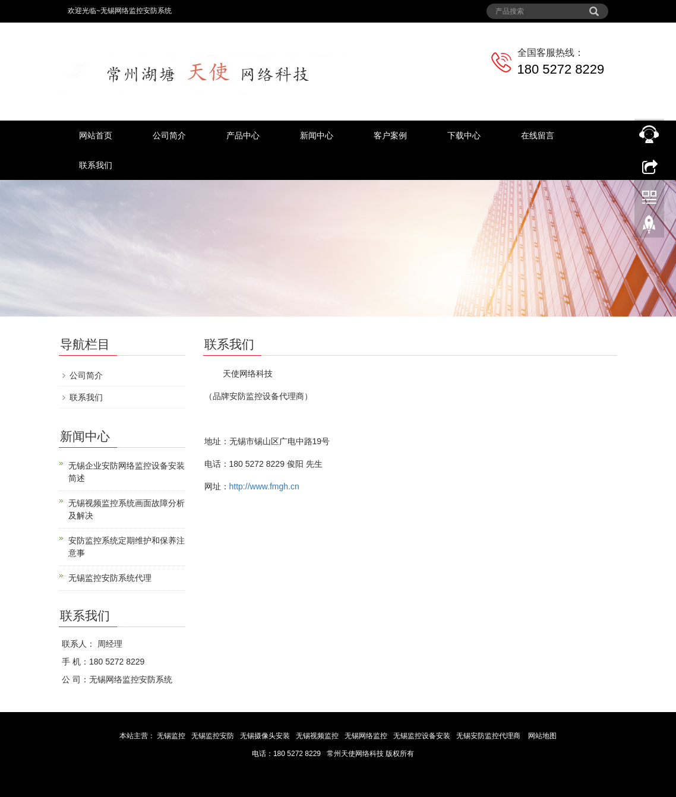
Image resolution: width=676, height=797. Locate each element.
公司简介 (169, 135)
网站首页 (95, 135)
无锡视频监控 (318, 736)
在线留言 (537, 135)
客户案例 (390, 135)
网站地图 (542, 736)
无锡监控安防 (213, 736)
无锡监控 (171, 736)
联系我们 (95, 165)
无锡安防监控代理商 (488, 736)
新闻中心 (316, 135)
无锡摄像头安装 (266, 736)
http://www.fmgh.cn (264, 486)
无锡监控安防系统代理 (109, 578)
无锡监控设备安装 (422, 736)
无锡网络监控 (367, 736)
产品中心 (243, 135)
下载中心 (464, 135)
